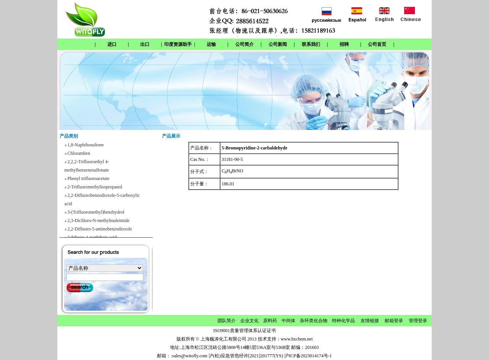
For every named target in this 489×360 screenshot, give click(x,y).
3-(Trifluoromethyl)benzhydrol (96, 213)
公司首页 (377, 44)
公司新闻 (278, 44)
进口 (112, 44)
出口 (144, 44)
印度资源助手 (178, 44)
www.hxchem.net (297, 339)
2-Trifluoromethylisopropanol (95, 188)
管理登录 (418, 320)
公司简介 (244, 44)
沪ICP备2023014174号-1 (308, 355)
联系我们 (311, 44)
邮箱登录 (394, 320)
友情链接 (370, 320)
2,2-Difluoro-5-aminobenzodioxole (100, 230)
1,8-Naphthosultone (86, 146)
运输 (211, 44)
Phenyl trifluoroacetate (89, 179)
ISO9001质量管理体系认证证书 (244, 330)
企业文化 (249, 320)
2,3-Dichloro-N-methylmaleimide (99, 221)
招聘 (344, 44)
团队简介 (226, 320)
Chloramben (79, 154)
